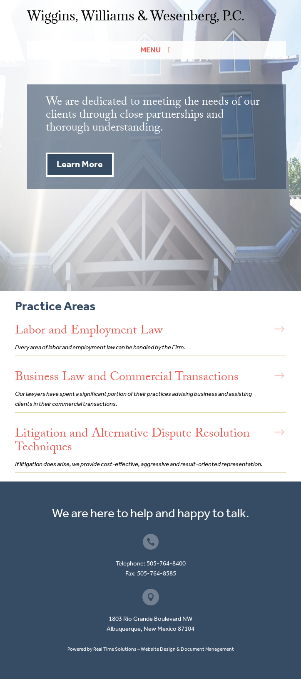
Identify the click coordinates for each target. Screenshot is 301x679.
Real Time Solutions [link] (115, 649)
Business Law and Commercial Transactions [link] (127, 378)
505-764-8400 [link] (166, 563)
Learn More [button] (80, 164)
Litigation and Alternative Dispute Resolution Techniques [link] (132, 441)
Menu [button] (150, 49)
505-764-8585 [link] (156, 573)
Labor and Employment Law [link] (89, 331)
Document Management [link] (207, 649)
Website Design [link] (158, 649)
